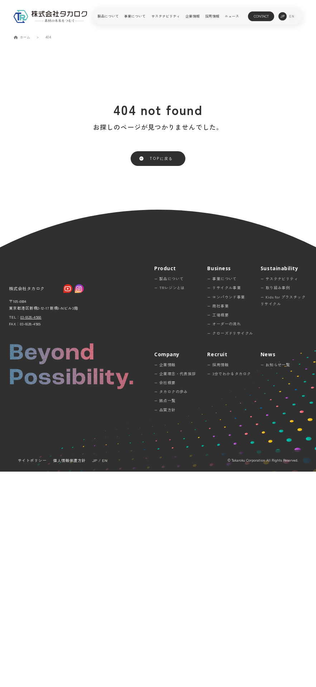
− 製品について (169, 494)
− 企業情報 (165, 580)
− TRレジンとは (169, 503)
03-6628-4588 (31, 548)
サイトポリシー (32, 676)
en (291, 16)
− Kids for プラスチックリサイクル (283, 516)
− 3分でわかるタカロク (229, 589)
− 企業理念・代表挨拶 (175, 589)
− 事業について (222, 494)
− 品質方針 (165, 625)
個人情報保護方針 (69, 676)
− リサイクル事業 (224, 503)
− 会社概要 (165, 598)
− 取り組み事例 (275, 503)
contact (261, 16)
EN (104, 676)
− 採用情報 (218, 580)
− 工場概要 (218, 530)
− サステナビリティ (279, 494)
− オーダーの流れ (224, 539)
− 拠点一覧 (165, 616)
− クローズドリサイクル (230, 548)
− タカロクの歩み (171, 607)
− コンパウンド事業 (226, 512)
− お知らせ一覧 (275, 580)
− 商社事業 (218, 521)
